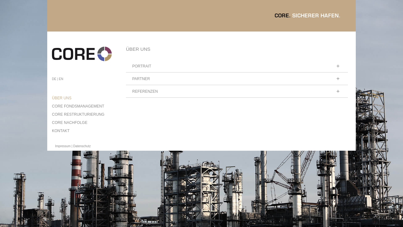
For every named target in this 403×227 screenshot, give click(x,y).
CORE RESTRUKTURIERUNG (78, 114)
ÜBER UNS (61, 98)
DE (54, 79)
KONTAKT (61, 131)
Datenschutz (82, 146)
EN (61, 79)
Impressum (63, 146)
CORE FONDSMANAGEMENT (78, 106)
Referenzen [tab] (237, 92)
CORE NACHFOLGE (70, 122)
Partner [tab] (237, 80)
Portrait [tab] (237, 67)
